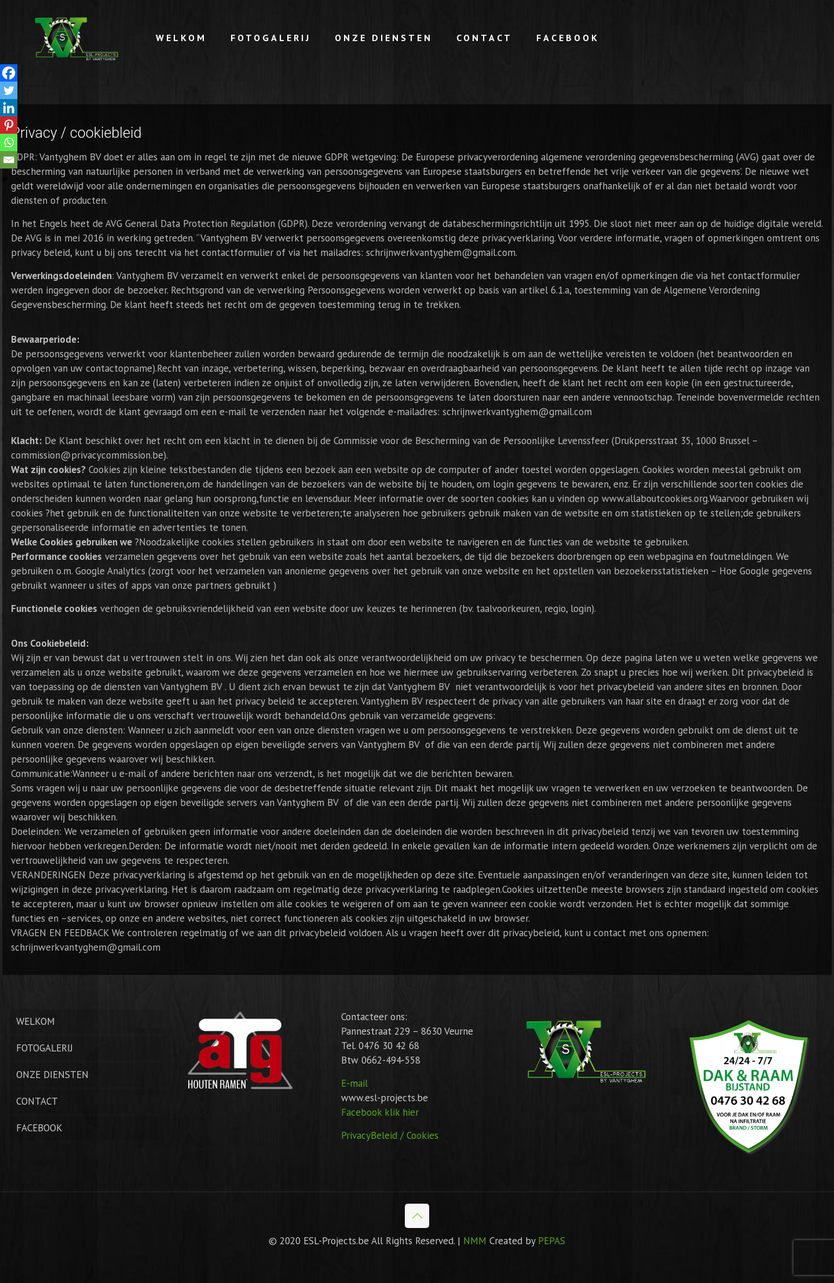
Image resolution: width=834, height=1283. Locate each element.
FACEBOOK (39, 1127)
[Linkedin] (8, 107)
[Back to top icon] (417, 1216)
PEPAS (551, 1240)
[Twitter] (8, 90)
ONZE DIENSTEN (52, 1074)
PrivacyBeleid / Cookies (389, 1135)
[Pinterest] (8, 125)
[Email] (8, 159)
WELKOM (35, 1021)
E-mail (354, 1083)
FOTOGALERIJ (44, 1048)
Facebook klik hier (380, 1112)
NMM (475, 1240)
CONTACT (37, 1101)
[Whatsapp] (8, 142)
